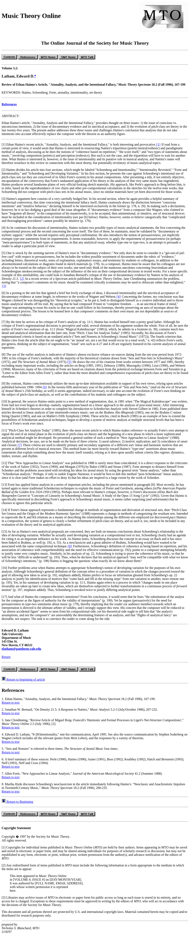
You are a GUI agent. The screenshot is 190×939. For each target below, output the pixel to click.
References (9, 108)
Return (6, 660)
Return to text (11, 706)
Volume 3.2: (10, 72)
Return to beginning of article (23, 683)
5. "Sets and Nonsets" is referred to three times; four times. (60, 752)
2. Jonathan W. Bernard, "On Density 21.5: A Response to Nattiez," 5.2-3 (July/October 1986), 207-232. (80, 713)
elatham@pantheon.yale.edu (21, 652)
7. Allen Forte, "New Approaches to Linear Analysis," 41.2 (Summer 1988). (82, 777)
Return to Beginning (17, 805)
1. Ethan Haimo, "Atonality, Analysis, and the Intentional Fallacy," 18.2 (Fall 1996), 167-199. (78, 702)
